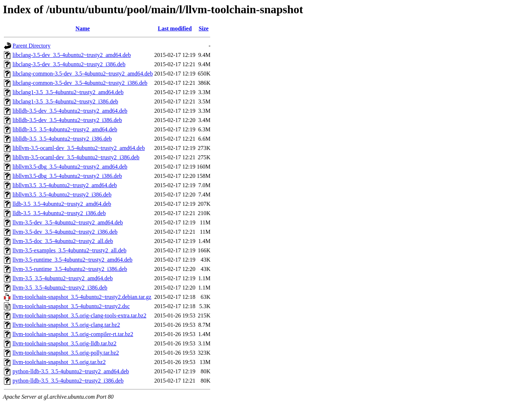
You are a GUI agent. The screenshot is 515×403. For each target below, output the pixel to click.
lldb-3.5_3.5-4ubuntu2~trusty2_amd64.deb (62, 204)
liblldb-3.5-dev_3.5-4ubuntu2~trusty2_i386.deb (67, 120)
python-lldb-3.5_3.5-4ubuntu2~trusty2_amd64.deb (71, 371)
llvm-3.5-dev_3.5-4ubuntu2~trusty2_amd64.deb (68, 222)
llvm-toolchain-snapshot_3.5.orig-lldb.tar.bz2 (65, 343)
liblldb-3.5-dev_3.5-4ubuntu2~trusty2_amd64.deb (70, 111)
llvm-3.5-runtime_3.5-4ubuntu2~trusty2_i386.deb (70, 269)
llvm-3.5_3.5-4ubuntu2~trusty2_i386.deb (60, 288)
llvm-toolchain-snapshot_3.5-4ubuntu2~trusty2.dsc (71, 306)
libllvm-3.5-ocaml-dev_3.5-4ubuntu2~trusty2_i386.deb (76, 157)
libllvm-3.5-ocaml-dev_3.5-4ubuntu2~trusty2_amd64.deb (79, 148)
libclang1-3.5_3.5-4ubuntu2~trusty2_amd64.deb (68, 92)
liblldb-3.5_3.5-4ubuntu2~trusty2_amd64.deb (65, 129)
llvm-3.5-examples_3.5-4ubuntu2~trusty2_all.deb (69, 250)
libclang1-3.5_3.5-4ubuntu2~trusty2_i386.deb (65, 101)
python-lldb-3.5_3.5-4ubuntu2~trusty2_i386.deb (68, 381)
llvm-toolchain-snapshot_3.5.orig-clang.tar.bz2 (66, 325)
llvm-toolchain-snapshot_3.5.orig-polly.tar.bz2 (66, 353)
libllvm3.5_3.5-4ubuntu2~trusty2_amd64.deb (65, 185)
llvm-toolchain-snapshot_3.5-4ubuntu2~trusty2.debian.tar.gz (82, 297)
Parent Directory (31, 46)
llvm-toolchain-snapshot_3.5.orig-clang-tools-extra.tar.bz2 (79, 315)
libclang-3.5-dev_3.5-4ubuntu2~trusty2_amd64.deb (72, 55)
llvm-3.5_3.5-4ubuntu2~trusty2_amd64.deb (63, 278)
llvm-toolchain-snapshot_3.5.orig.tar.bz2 (59, 362)
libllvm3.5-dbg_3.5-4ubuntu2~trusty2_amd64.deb (70, 167)
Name (82, 28)
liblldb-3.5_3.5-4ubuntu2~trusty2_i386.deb (62, 139)
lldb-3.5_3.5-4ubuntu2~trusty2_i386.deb (59, 213)
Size (204, 28)
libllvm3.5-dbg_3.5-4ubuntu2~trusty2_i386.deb (67, 176)
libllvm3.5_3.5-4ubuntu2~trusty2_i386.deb (62, 194)
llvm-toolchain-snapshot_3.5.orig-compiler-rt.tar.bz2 (73, 334)
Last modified (175, 28)
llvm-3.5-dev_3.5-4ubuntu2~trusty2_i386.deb (65, 232)
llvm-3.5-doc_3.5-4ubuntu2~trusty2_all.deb (63, 241)
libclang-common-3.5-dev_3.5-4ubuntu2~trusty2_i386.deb (80, 83)
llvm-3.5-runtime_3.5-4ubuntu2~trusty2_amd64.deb (72, 260)
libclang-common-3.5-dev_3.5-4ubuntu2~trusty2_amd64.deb (83, 74)
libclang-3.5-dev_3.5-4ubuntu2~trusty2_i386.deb (69, 64)
